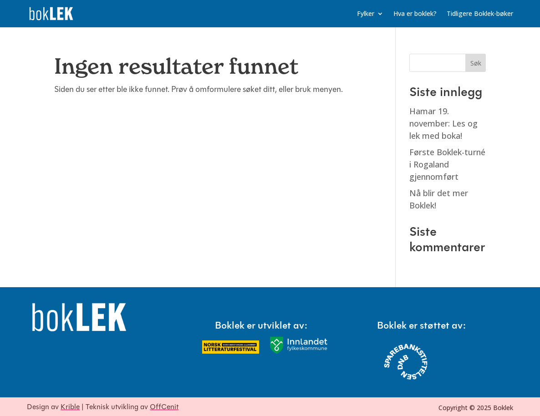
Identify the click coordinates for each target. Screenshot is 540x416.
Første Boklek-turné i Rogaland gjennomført (447, 164)
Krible (70, 407)
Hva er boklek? (415, 14)
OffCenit (164, 407)
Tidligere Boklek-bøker (480, 14)
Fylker (365, 14)
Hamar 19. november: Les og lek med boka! (443, 123)
